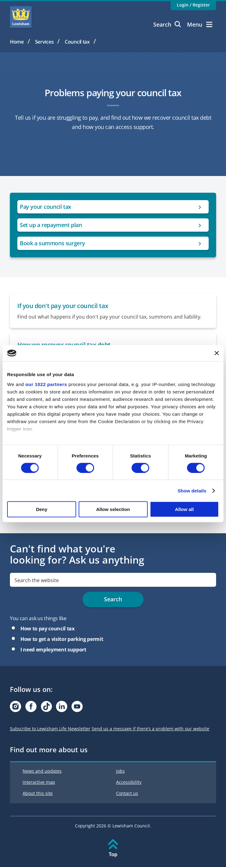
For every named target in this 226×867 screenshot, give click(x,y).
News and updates (42, 771)
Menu (199, 24)
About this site (38, 793)
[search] (113, 580)
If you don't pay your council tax (62, 306)
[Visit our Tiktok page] (46, 708)
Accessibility (128, 782)
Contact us (127, 793)
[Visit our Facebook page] (31, 708)
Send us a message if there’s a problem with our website (150, 729)
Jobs (120, 771)
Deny (41, 509)
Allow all (184, 509)
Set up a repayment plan (51, 225)
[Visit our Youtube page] (77, 708)
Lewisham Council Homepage (21, 17)
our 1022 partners (46, 384)
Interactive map (39, 782)
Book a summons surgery (52, 243)
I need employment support (53, 649)
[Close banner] (217, 353)
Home (17, 41)
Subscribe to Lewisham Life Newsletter (50, 729)
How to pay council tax (47, 628)
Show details (192, 490)
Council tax (77, 41)
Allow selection (113, 509)
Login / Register (193, 5)
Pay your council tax (45, 206)
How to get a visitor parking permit (61, 639)
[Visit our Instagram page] (15, 708)
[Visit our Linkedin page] (61, 708)
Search (167, 24)
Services (44, 41)
